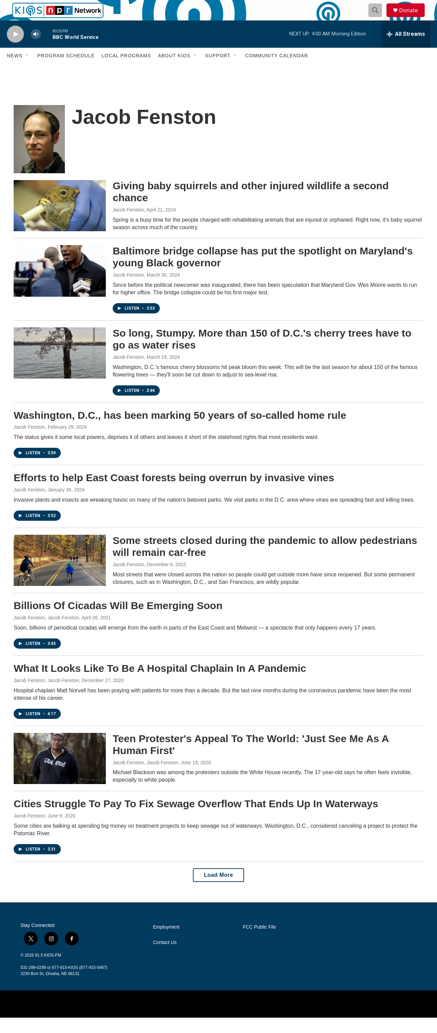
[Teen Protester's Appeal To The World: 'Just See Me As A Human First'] (60, 773)
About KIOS (174, 71)
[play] (15, 50)
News (15, 71)
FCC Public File (259, 942)
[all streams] (405, 49)
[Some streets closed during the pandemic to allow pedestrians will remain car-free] (60, 575)
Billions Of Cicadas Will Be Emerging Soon (118, 620)
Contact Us (165, 957)
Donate (412, 17)
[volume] (36, 49)
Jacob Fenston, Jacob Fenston (46, 633)
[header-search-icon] (378, 18)
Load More (218, 890)
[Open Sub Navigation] (27, 71)
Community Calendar (276, 71)
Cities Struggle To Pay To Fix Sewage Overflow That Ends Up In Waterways (196, 819)
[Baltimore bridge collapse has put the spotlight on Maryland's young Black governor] (60, 286)
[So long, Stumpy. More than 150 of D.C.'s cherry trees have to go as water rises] (60, 368)
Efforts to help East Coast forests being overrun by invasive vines (174, 493)
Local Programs (126, 71)
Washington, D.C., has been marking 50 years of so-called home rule (180, 430)
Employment (166, 942)
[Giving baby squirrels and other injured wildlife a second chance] (60, 221)
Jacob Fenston (128, 225)
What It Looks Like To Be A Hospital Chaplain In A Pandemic (160, 683)
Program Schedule (66, 71)
